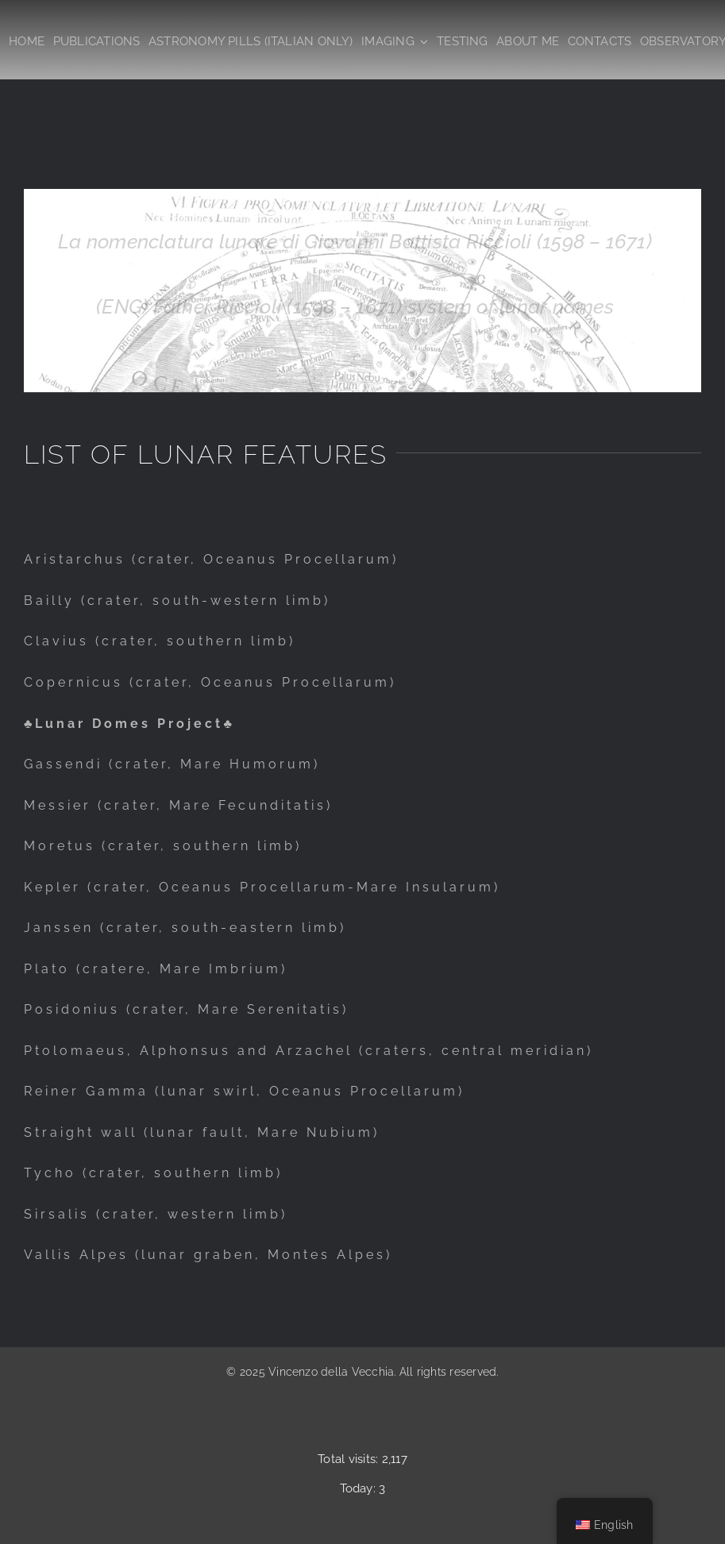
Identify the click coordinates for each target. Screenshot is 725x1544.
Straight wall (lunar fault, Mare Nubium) (202, 1132)
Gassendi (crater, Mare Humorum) (172, 764)
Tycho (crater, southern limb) (153, 1172)
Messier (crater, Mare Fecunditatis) (178, 805)
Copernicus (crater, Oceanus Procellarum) (210, 682)
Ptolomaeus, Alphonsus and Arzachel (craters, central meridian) (308, 1050)
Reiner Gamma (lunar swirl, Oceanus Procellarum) (244, 1091)
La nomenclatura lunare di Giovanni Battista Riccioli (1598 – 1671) (355, 241)
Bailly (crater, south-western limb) (177, 600)
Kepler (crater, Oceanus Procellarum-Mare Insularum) (262, 887)
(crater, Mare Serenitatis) (234, 1009)
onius (96, 1009)
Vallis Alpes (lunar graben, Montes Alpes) (208, 1254)
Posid (48, 1009)
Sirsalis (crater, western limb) (155, 1214)
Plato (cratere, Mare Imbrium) (155, 968)
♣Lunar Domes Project (124, 723)
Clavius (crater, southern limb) (159, 641)
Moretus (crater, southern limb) (163, 845)
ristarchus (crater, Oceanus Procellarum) (217, 559)
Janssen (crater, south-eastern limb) (185, 927)
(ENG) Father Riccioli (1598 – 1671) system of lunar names (355, 306)
